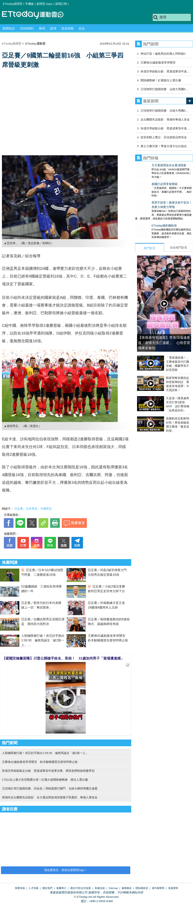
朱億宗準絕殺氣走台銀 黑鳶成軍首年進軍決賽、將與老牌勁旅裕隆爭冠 (48, 770)
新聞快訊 (9, 28)
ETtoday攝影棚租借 (147, 217)
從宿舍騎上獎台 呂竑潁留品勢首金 (164, 137)
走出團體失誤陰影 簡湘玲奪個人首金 (165, 119)
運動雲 (35, 15)
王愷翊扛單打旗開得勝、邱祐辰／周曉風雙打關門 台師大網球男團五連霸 (49, 788)
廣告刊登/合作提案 (80, 888)
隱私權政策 (141, 888)
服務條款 (127, 888)
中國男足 (46, 508)
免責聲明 (173, 888)
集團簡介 (61, 888)
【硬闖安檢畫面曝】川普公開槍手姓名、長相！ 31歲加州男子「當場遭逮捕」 (63, 658)
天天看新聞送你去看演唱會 (152, 165)
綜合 (82, 28)
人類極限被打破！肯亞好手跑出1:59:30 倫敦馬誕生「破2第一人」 (42, 640)
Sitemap (113, 888)
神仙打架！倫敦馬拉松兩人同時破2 (163, 53)
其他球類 (67, 28)
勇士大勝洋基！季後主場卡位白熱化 (164, 146)
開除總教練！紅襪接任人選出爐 (161, 80)
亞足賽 (18, 508)
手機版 (29, 3)
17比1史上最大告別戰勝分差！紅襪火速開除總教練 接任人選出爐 (45, 779)
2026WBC (27, 28)
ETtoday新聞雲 (12, 3)
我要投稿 (20, 888)
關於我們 (47, 888)
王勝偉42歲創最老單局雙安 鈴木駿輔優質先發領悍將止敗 (40, 761)
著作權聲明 (158, 888)
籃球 (53, 28)
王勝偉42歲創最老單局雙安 (158, 62)
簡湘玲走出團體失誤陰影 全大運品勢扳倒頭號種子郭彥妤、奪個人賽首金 (49, 797)
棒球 (42, 28)
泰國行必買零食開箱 (148, 180)
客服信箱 (100, 888)
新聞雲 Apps (44, 3)
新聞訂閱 (61, 3)
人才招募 (34, 888)
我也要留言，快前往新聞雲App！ (65, 870)
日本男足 (31, 508)
